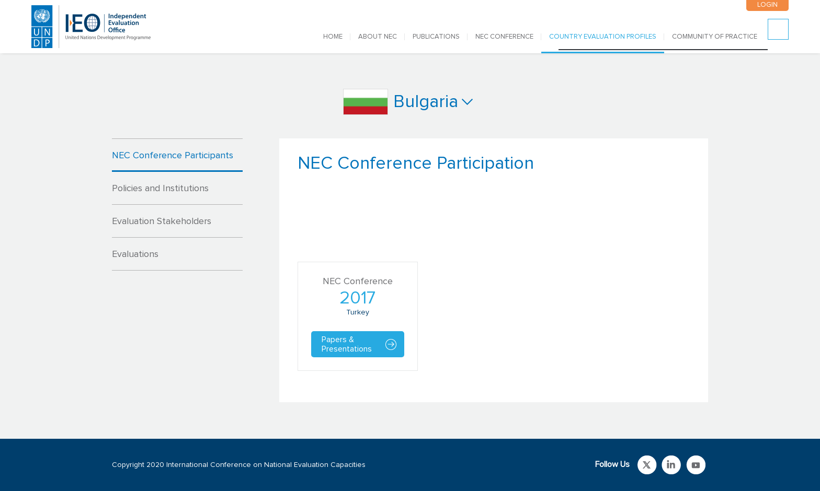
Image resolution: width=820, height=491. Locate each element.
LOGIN (767, 5)
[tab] (177, 155)
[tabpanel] (494, 270)
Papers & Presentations (347, 344)
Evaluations (135, 254)
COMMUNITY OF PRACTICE (714, 36)
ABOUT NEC (377, 36)
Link (647, 464)
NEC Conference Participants (172, 155)
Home (333, 36)
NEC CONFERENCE (504, 36)
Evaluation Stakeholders (161, 221)
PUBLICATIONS (436, 36)
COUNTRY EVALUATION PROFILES (602, 36)
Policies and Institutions (160, 188)
